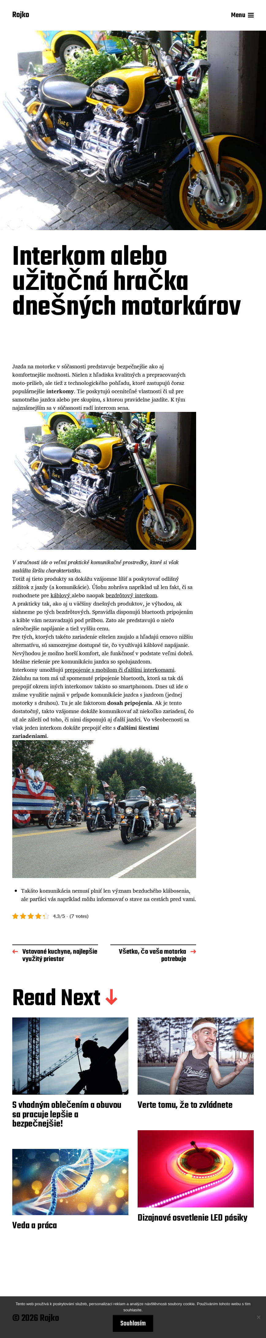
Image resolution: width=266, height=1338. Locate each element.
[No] (258, 1317)
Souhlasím (133, 1323)
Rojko (20, 15)
